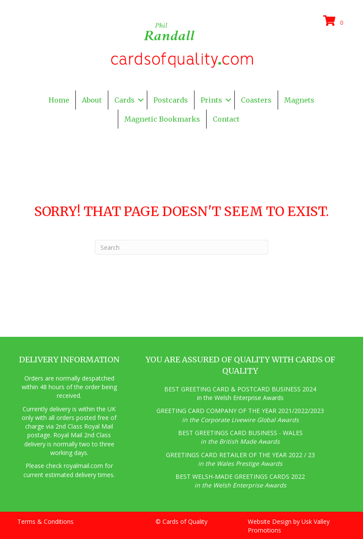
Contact (226, 119)
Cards (124, 100)
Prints (211, 100)
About (92, 100)
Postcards (170, 100)
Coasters (256, 100)
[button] (141, 100)
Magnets (299, 100)
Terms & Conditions (45, 521)
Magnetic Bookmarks (162, 119)
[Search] (181, 247)
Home (59, 100)
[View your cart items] (334, 21)
